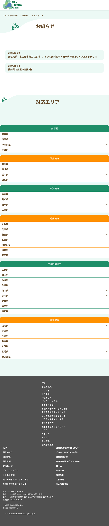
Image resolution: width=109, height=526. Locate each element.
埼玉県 (5, 139)
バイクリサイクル (49, 401)
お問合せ (46, 437)
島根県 (5, 285)
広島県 (5, 269)
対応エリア (47, 397)
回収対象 (46, 390)
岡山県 (5, 275)
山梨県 (5, 179)
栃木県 (5, 174)
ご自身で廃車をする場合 (52, 419)
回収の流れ (47, 386)
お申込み (46, 433)
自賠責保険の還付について (53, 412)
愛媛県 (5, 300)
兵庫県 (5, 229)
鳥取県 (5, 280)
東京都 (5, 134)
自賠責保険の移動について (53, 415)
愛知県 (5, 199)
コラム (45, 430)
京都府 (5, 255)
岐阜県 (5, 204)
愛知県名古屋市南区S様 (20, 69)
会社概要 (46, 441)
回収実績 (46, 394)
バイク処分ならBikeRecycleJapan (22, 513)
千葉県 (5, 149)
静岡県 (5, 194)
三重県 (5, 209)
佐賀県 (5, 330)
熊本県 (5, 341)
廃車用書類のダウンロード (53, 426)
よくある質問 (48, 404)
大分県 (5, 346)
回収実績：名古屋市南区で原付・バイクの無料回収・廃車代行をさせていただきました (52, 56)
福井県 (5, 250)
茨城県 (5, 169)
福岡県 (5, 325)
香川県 (5, 295)
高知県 (5, 311)
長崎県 (5, 336)
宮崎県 (5, 351)
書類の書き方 (48, 423)
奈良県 (5, 234)
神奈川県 (6, 144)
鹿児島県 (6, 356)
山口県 (5, 290)
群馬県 (5, 164)
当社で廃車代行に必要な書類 (54, 408)
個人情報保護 (48, 444)
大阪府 (5, 224)
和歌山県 (6, 245)
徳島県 (5, 306)
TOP (44, 383)
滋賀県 (5, 239)
